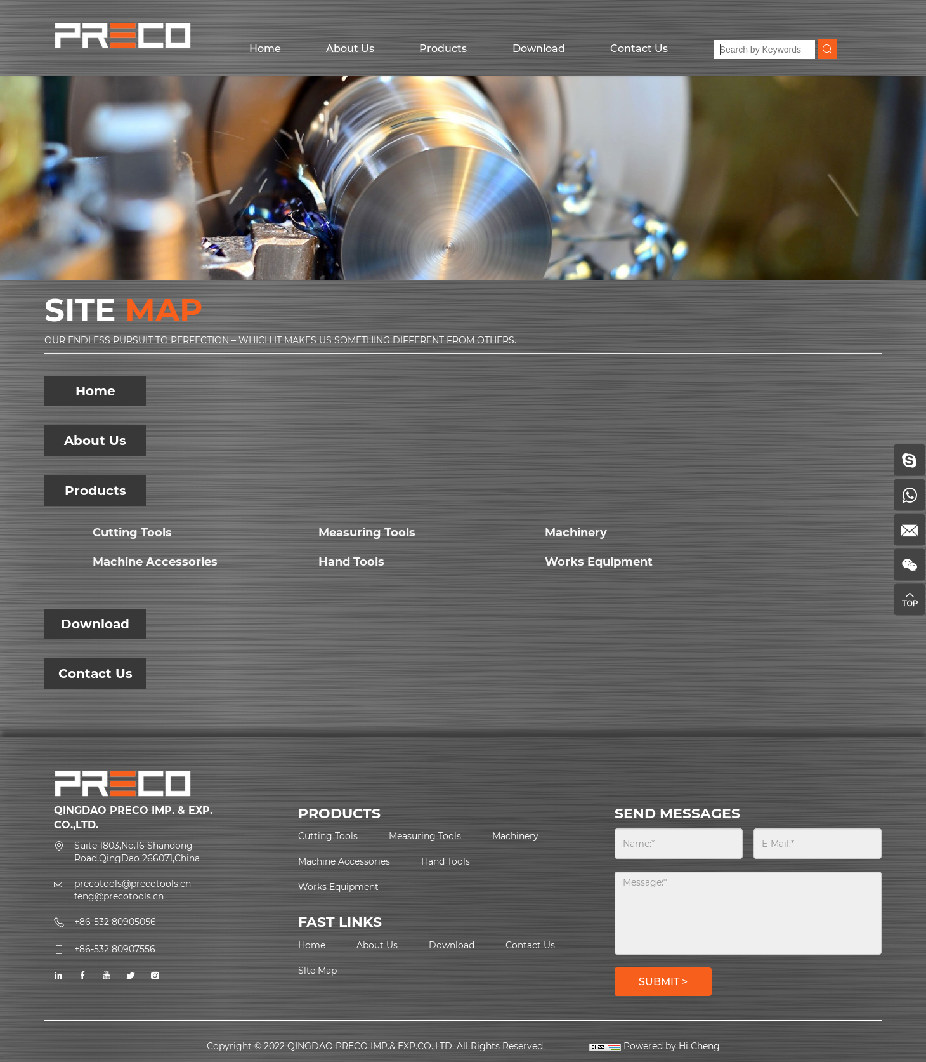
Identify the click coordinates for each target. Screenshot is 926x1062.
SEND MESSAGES (677, 813)
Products (443, 49)
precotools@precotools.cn (132, 883)
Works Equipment (599, 562)
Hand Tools (351, 562)
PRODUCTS (339, 813)
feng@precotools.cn (119, 896)
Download (538, 49)
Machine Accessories (155, 562)
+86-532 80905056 (115, 921)
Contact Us (639, 49)
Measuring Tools (366, 533)
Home (265, 49)
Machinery (576, 533)
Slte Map (317, 970)
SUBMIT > (663, 982)
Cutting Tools (132, 533)
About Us (350, 49)
